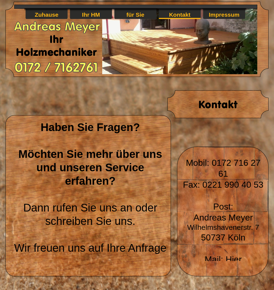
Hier (234, 259)
